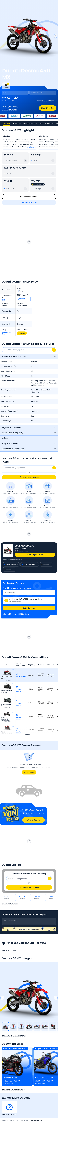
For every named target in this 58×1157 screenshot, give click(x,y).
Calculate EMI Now (6, 333)
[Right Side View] (44, 1026)
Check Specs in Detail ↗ (29, 197)
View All (29, 735)
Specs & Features (46, 123)
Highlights (17, 123)
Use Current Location (29, 887)
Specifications (29, 564)
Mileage (46, 564)
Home (4, 1121)
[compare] (13, 670)
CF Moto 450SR (10, 1078)
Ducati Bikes (23, 1121)
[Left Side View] (37, 1026)
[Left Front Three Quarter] (29, 1026)
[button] (29, 790)
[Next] (56, 998)
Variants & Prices (30, 123)
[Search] (54, 350)
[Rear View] (21, 1026)
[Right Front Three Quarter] (5, 1026)
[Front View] (13, 1026)
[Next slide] (55, 36)
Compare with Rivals (29, 203)
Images (9, 569)
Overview (6, 124)
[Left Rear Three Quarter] (52, 1026)
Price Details (11, 564)
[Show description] (15, 366)
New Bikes (12, 1121)
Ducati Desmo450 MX (24, 545)
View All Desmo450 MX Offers (16, 614)
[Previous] (2, 998)
